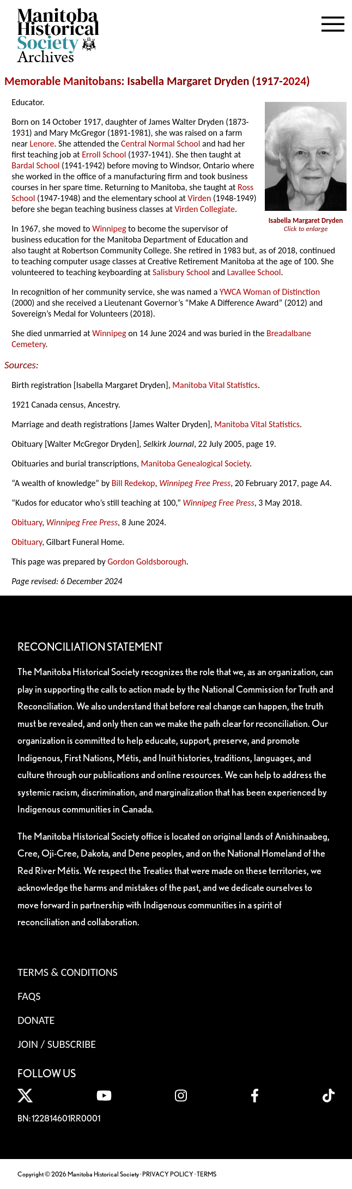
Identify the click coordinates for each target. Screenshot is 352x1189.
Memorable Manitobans (63, 81)
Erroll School (104, 154)
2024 (294, 81)
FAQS (28, 996)
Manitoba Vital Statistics (215, 385)
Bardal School (35, 165)
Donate (35, 1020)
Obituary (26, 522)
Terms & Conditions (67, 972)
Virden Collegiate (204, 209)
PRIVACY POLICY (167, 1174)
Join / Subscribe (56, 1044)
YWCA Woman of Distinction (270, 292)
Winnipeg (109, 228)
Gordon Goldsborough (146, 561)
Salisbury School (181, 272)
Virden (199, 198)
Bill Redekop (133, 483)
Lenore (42, 143)
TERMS (206, 1174)
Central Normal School (160, 143)
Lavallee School (254, 272)
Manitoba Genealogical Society (195, 463)
